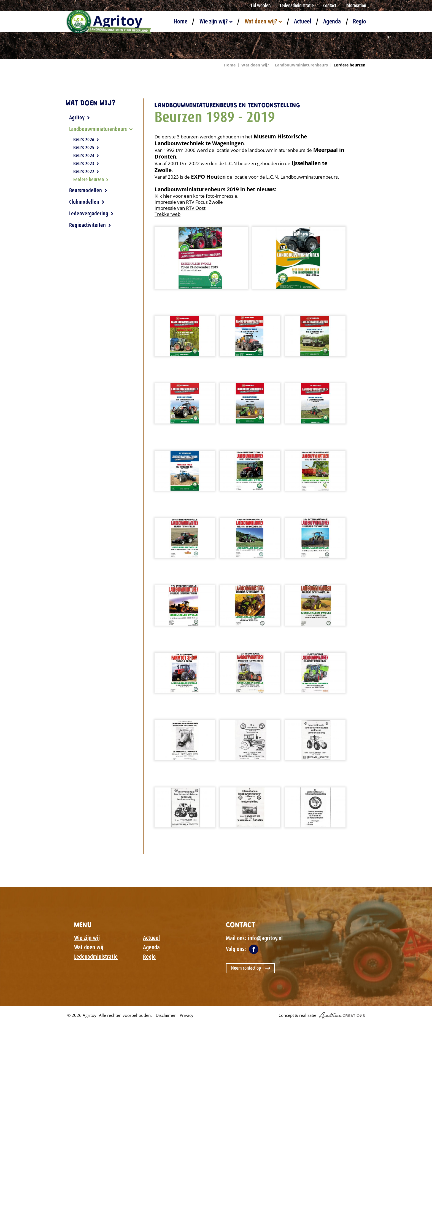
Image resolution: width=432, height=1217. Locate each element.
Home (180, 21)
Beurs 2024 (86, 155)
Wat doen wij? (263, 21)
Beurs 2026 (86, 140)
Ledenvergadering (91, 213)
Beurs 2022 (86, 171)
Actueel (302, 21)
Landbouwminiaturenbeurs (301, 65)
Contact (329, 5)
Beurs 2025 (86, 147)
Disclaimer (166, 1015)
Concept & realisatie (322, 1015)
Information (355, 5)
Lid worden (261, 5)
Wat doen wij (88, 947)
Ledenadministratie (297, 5)
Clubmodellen (87, 201)
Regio (359, 21)
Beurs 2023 (86, 163)
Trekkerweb (167, 214)
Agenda (332, 21)
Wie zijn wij (87, 938)
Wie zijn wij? (216, 21)
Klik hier (163, 196)
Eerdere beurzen (349, 65)
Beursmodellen (88, 190)
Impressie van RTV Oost (180, 208)
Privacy (186, 1015)
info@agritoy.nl (265, 938)
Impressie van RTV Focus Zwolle (189, 202)
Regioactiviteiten (90, 225)
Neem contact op (246, 968)
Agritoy (79, 117)
